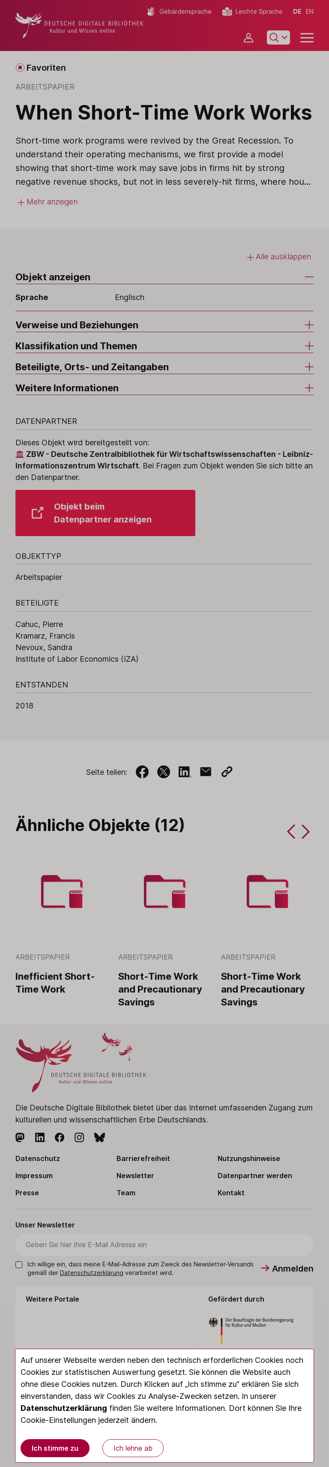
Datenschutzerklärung (64, 1408)
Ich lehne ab (133, 1448)
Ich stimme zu (55, 1448)
